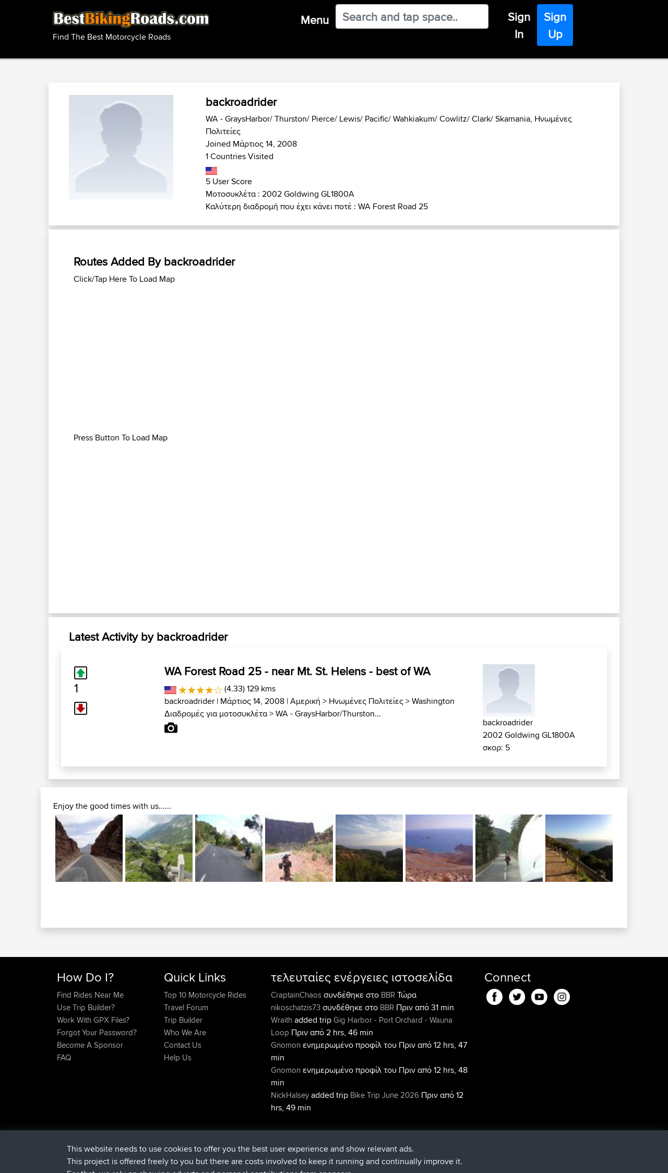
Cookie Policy (248, 1157)
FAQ (64, 1057)
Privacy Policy (197, 1157)
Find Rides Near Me (90, 994)
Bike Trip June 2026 (384, 1095)
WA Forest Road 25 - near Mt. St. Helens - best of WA (297, 671)
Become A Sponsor (90, 1044)
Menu (315, 19)
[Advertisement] (334, 358)
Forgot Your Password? (97, 1032)
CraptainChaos (297, 994)
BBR (388, 994)
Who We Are (185, 1032)
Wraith (282, 1019)
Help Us (178, 1057)
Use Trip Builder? (86, 1007)
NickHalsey (291, 1095)
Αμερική (305, 701)
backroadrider (189, 701)
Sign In (519, 25)
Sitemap (154, 1157)
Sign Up (555, 25)
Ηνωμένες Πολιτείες (366, 701)
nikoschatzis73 (297, 1007)
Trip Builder (183, 1019)
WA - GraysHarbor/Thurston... (328, 714)
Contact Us (182, 1044)
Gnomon (287, 1044)
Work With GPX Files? (93, 1019)
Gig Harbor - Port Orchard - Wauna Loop (361, 1026)
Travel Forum (186, 1007)
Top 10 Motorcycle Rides (205, 994)
